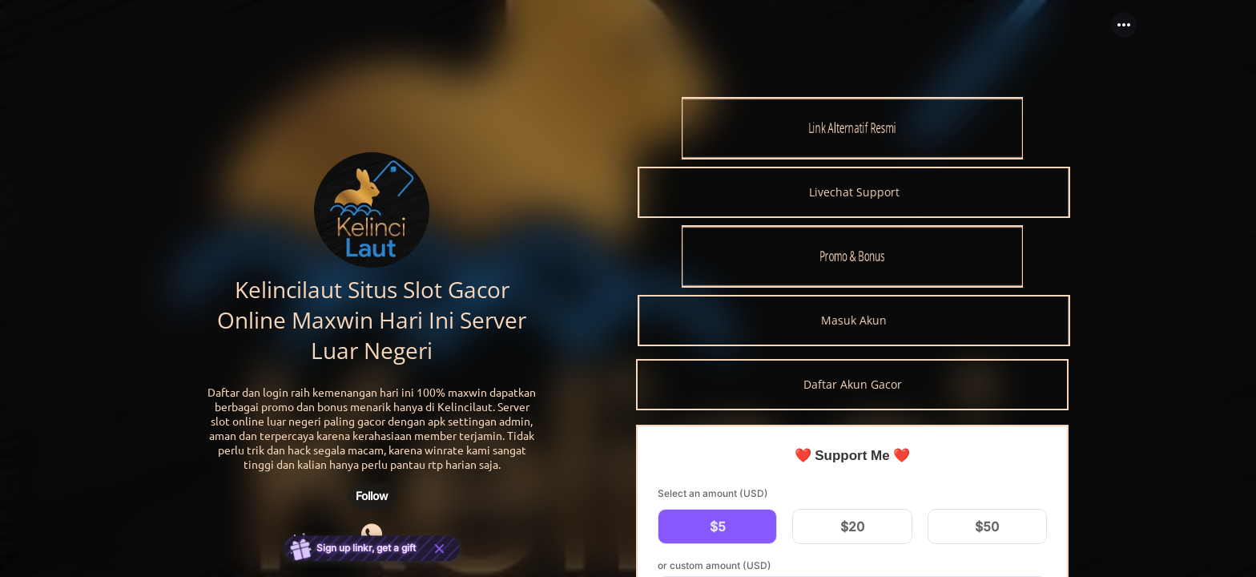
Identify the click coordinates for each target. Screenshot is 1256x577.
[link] (852, 128)
